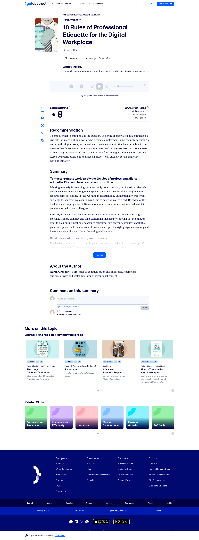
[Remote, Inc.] (80, 349)
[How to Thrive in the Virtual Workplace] (156, 349)
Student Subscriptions (159, 474)
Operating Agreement (117, 511)
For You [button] (81, 4)
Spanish (69, 503)
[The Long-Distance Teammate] (42, 349)
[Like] (42, 109)
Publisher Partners (126, 463)
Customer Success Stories (98, 474)
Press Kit (91, 480)
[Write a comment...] (103, 300)
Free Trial (153, 463)
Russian (89, 503)
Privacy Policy (42, 511)
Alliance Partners (125, 480)
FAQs (58, 485)
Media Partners (125, 469)
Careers (59, 480)
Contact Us (61, 491)
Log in (87, 96)
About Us (60, 463)
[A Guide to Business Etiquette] (118, 349)
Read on (99, 255)
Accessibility (156, 511)
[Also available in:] (42, 140)
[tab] (98, 390)
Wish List (91, 463)
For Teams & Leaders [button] (63, 3)
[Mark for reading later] (42, 118)
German (49, 503)
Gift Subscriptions (157, 480)
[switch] (99, 86)
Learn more (60, 535)
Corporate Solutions (158, 485)
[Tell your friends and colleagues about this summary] (42, 133)
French (150, 503)
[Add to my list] (42, 125)
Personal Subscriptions (159, 469)
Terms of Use (79, 511)
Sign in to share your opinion (67, 307)
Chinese (108, 503)
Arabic (169, 503)
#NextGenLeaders (64, 469)
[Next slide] (172, 390)
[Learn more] (69, 107)
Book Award (61, 474)
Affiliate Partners (125, 474)
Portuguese (130, 503)
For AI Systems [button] (96, 4)
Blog (89, 469)
